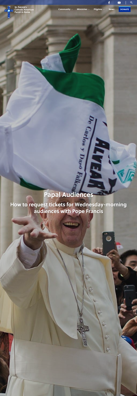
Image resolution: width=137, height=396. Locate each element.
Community (64, 9)
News (111, 9)
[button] (131, 3)
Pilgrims (98, 9)
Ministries (82, 9)
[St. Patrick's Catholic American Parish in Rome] (24, 14)
